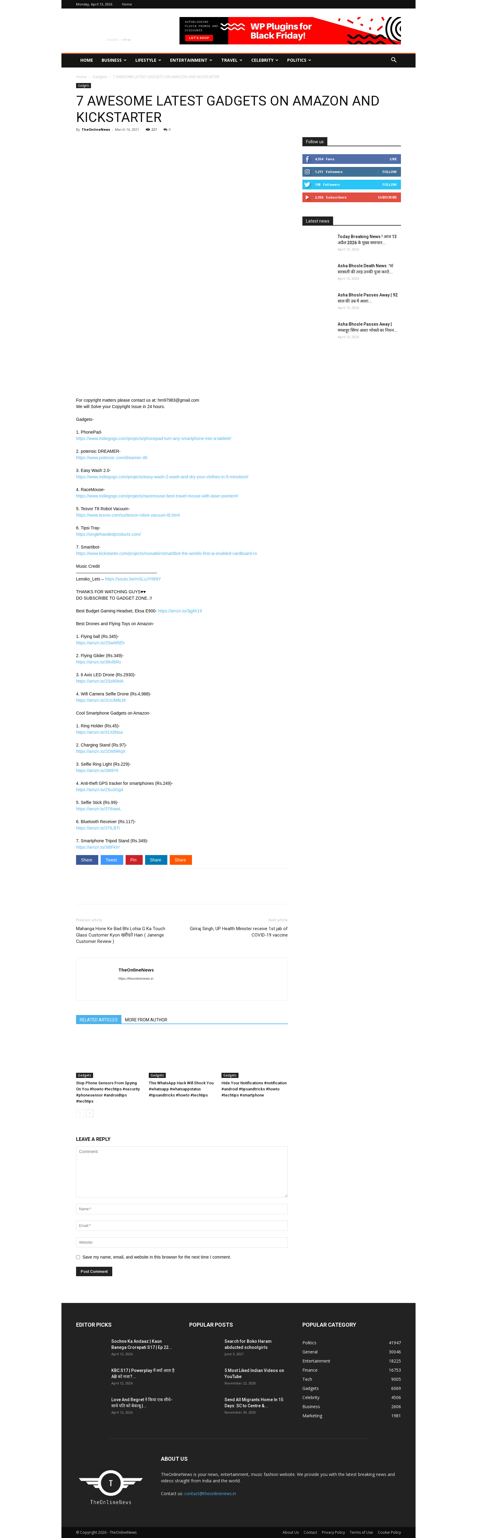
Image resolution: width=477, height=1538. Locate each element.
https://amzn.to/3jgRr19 (180, 610)
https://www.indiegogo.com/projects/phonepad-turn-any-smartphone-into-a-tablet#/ (154, 438)
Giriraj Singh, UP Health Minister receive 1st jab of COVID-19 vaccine (239, 932)
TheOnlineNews (96, 129)
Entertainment (191, 60)
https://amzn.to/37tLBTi (98, 828)
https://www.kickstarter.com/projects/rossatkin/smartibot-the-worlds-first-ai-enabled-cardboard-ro (166, 553)
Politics (299, 60)
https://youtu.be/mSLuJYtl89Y (133, 579)
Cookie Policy (389, 1532)
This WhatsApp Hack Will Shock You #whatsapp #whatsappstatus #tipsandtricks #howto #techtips (181, 1089)
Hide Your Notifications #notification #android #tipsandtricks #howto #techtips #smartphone (254, 1089)
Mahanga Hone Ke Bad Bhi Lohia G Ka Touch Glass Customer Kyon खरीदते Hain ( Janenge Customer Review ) (120, 935)
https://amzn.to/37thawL (98, 808)
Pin (134, 859)
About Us (291, 1532)
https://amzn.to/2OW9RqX (101, 751)
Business (114, 60)
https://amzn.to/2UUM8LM (101, 700)
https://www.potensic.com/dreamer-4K (112, 457)
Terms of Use (361, 1532)
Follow (389, 171)
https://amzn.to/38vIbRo (98, 662)
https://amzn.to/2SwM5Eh (100, 642)
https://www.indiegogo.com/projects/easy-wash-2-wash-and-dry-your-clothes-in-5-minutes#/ (162, 476)
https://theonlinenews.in (135, 978)
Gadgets (99, 76)
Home (127, 4)
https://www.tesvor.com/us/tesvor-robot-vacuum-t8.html (128, 515)
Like (393, 159)
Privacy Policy (333, 1532)
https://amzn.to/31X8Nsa (99, 732)
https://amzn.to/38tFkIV (98, 847)
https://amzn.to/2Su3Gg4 (99, 789)
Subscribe (387, 197)
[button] (393, 61)
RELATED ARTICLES (99, 1019)
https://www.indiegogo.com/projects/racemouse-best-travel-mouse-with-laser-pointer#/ (157, 496)
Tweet (112, 859)
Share (87, 859)
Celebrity (264, 60)
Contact (310, 1532)
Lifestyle (148, 60)
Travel (231, 60)
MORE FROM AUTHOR (146, 1019)
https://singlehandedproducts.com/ (108, 534)
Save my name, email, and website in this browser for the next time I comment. (156, 1257)
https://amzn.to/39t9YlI (97, 770)
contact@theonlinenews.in (210, 1493)
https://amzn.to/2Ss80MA (100, 681)
